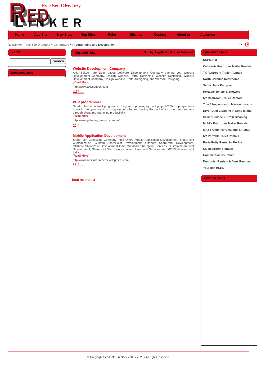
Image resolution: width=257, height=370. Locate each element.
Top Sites (89, 34)
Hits (172, 52)
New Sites (64, 34)
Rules (112, 34)
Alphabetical (185, 52)
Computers (61, 44)
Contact (160, 34)
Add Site (40, 34)
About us (184, 34)
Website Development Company (99, 69)
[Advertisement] (37, 158)
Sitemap (136, 34)
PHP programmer (87, 102)
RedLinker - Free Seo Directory (29, 44)
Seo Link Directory (115, 357)
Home (19, 34)
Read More (81, 82)
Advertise (207, 34)
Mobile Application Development (99, 136)
